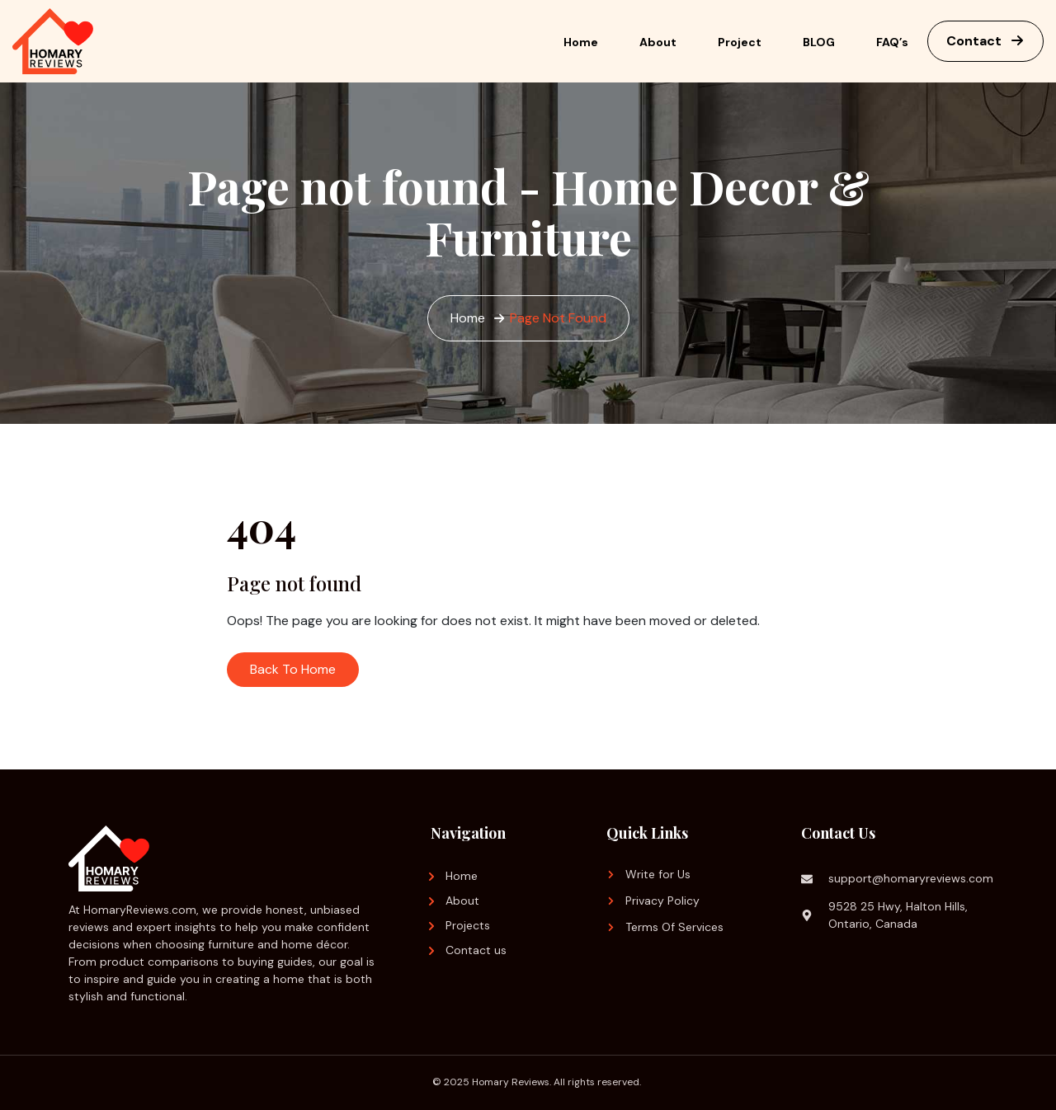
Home (580, 42)
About (657, 42)
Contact (985, 40)
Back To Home (293, 669)
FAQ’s (892, 42)
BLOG (819, 42)
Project (739, 42)
